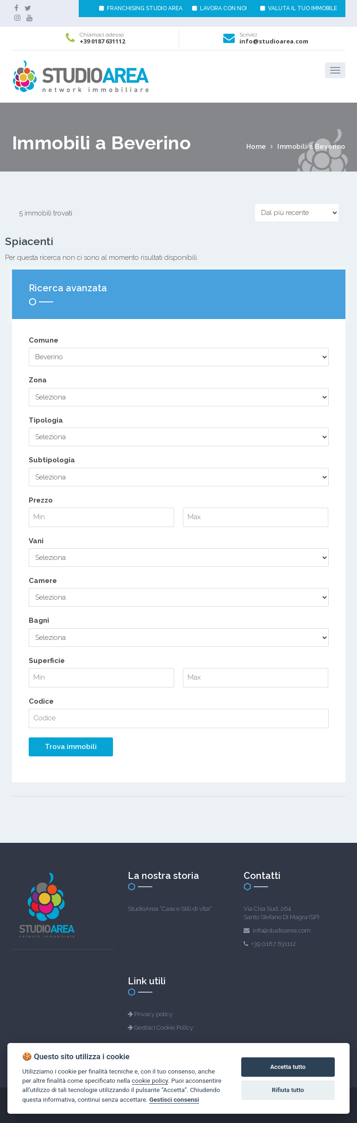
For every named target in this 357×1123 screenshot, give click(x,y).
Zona (38, 380)
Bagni (39, 620)
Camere (43, 581)
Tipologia (46, 420)
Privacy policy (153, 1014)
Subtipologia (52, 460)
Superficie (47, 661)
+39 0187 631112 (102, 41)
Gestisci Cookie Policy (163, 1027)
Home (256, 146)
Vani (36, 541)
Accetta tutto (288, 1066)
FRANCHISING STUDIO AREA (140, 8)
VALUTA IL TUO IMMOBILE (298, 8)
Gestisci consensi (174, 1099)
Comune (43, 340)
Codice (41, 701)
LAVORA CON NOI (219, 8)
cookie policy (150, 1080)
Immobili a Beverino (311, 146)
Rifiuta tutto (288, 1089)
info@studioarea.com (273, 41)
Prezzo (41, 500)
